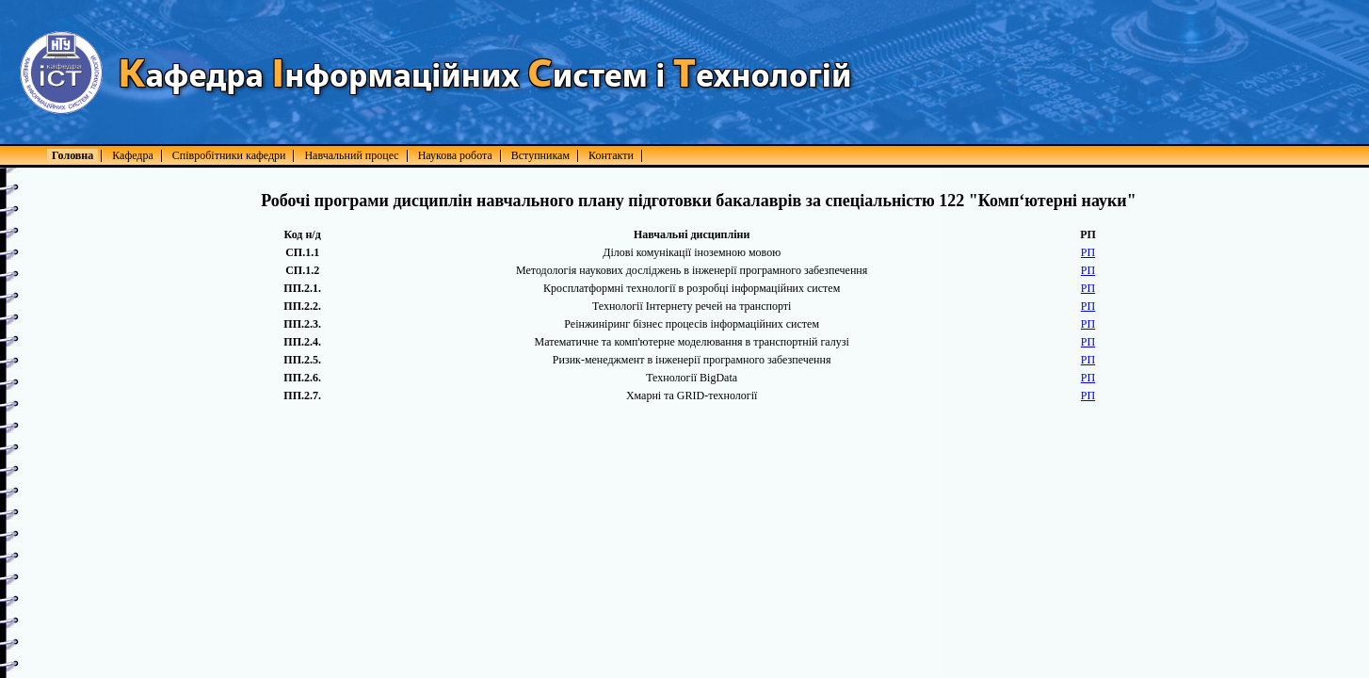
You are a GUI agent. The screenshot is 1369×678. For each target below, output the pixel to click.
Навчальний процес (351, 155)
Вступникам (540, 155)
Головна (72, 155)
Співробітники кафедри (229, 155)
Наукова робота (455, 155)
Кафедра (132, 155)
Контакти (611, 155)
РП (1088, 252)
